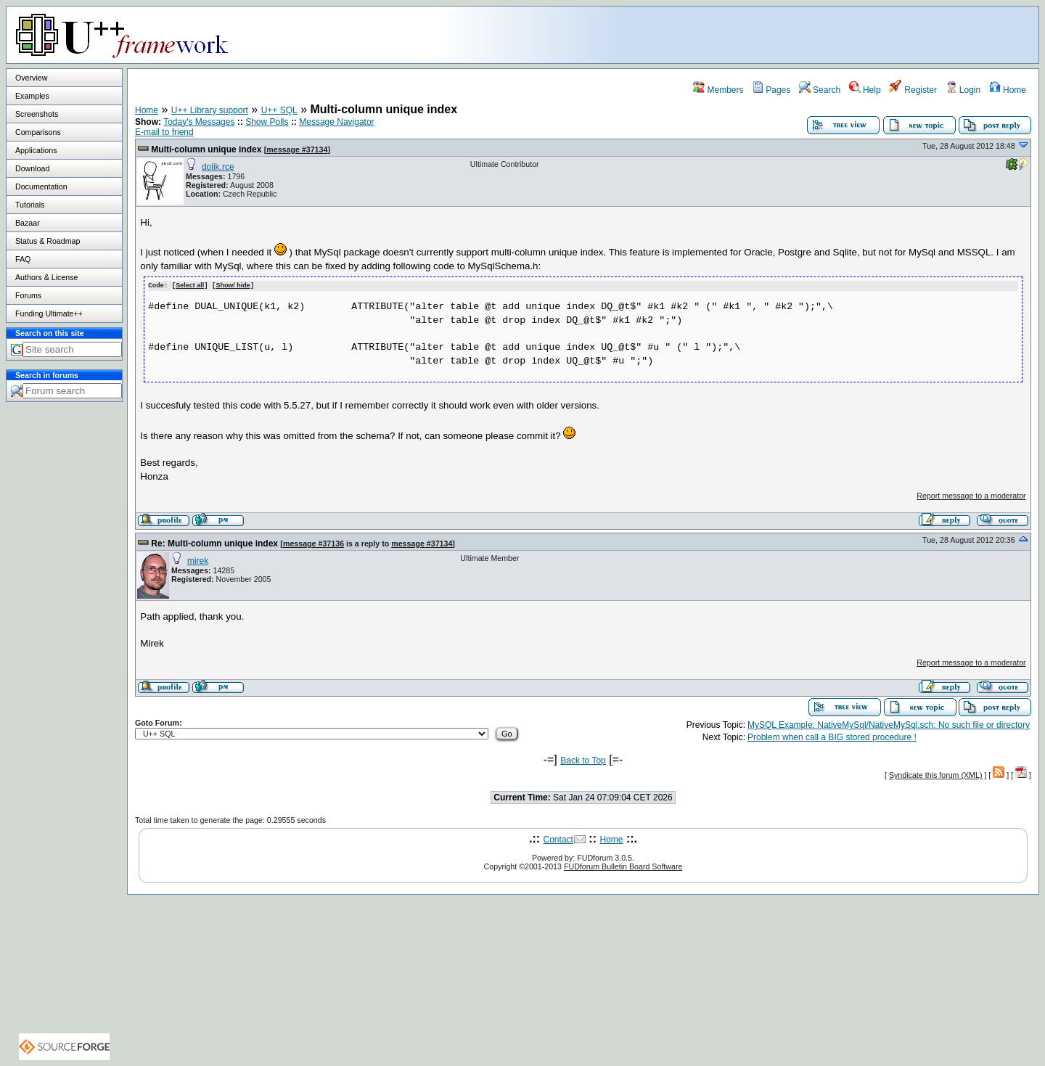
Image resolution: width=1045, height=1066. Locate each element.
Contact (558, 839)
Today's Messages (198, 122)
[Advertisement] (857, 34)
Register (913, 90)
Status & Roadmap (47, 241)
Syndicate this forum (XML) (936, 774)
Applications (36, 150)
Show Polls (266, 122)
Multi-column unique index (206, 149)
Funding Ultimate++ (49, 313)
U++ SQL (279, 110)
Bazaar (27, 222)
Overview (31, 77)
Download (32, 168)
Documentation (41, 186)
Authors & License (46, 277)
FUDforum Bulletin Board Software (623, 865)
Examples (32, 95)
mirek (197, 560)
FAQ (22, 259)
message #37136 (313, 542)
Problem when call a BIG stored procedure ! (832, 736)
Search (819, 90)
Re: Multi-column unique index (214, 543)
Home (1007, 90)
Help (865, 90)
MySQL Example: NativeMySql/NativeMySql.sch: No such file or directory (888, 724)
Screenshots (36, 114)
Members (718, 90)
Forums (28, 295)
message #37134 (296, 149)
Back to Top (582, 760)
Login (963, 90)
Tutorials (29, 204)
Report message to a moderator (971, 495)
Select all (190, 285)
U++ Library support (209, 110)
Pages (771, 90)
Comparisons (38, 132)
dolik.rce (218, 167)
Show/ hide (233, 285)
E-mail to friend (164, 132)
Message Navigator (336, 122)
